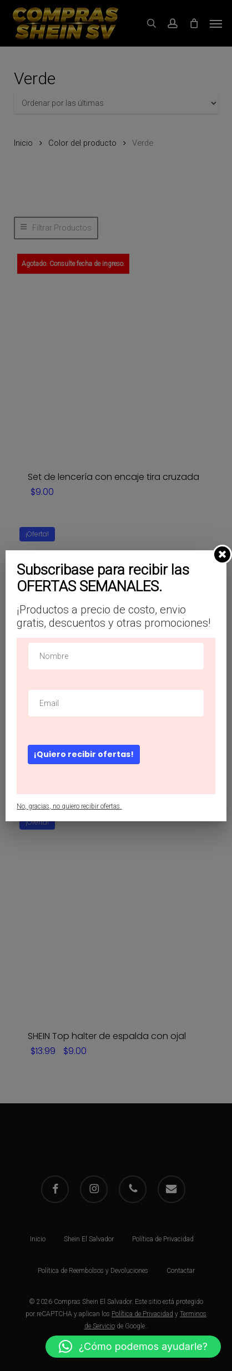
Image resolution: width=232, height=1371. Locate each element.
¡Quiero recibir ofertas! (84, 754)
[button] (133, 1347)
